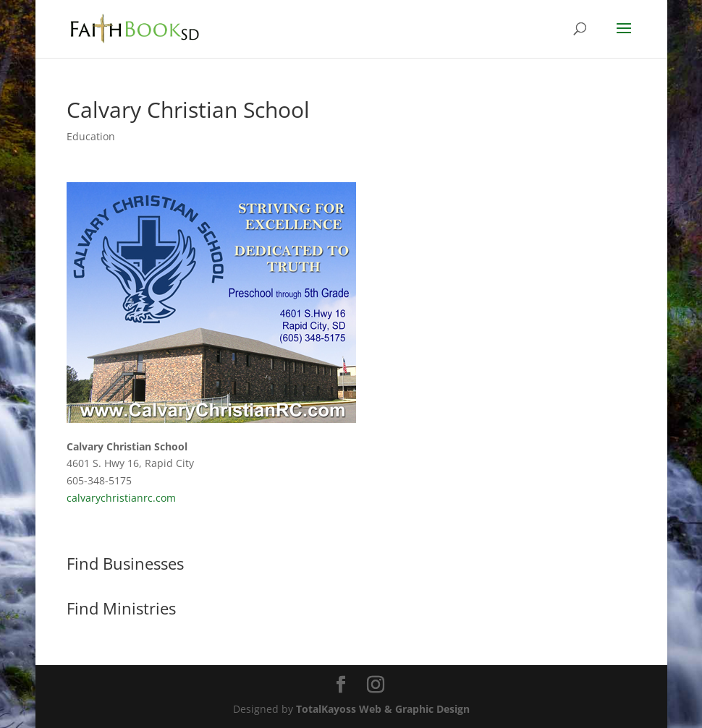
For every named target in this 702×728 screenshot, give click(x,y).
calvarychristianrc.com (121, 498)
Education (91, 136)
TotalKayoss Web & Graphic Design (383, 709)
